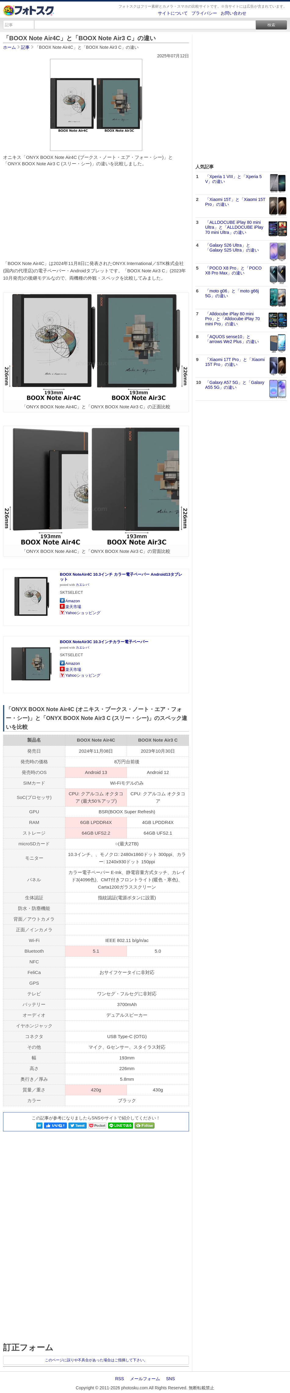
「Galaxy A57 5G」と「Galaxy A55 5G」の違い (234, 385)
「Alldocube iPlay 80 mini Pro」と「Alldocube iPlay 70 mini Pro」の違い (232, 319)
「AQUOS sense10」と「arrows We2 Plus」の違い (232, 339)
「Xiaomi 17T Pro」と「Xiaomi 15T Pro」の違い (235, 362)
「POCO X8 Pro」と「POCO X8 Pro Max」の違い (233, 271)
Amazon (72, 601)
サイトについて (173, 13)
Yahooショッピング (83, 613)
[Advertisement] (96, 215)
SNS (170, 1378)
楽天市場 (73, 606)
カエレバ (82, 584)
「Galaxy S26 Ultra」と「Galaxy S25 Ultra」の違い (232, 248)
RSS (119, 1378)
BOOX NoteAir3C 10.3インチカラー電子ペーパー (104, 641)
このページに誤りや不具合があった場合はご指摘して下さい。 (96, 1360)
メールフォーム (145, 1378)
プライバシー (204, 13)
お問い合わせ (233, 13)
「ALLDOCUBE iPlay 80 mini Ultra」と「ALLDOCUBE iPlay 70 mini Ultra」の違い (234, 227)
